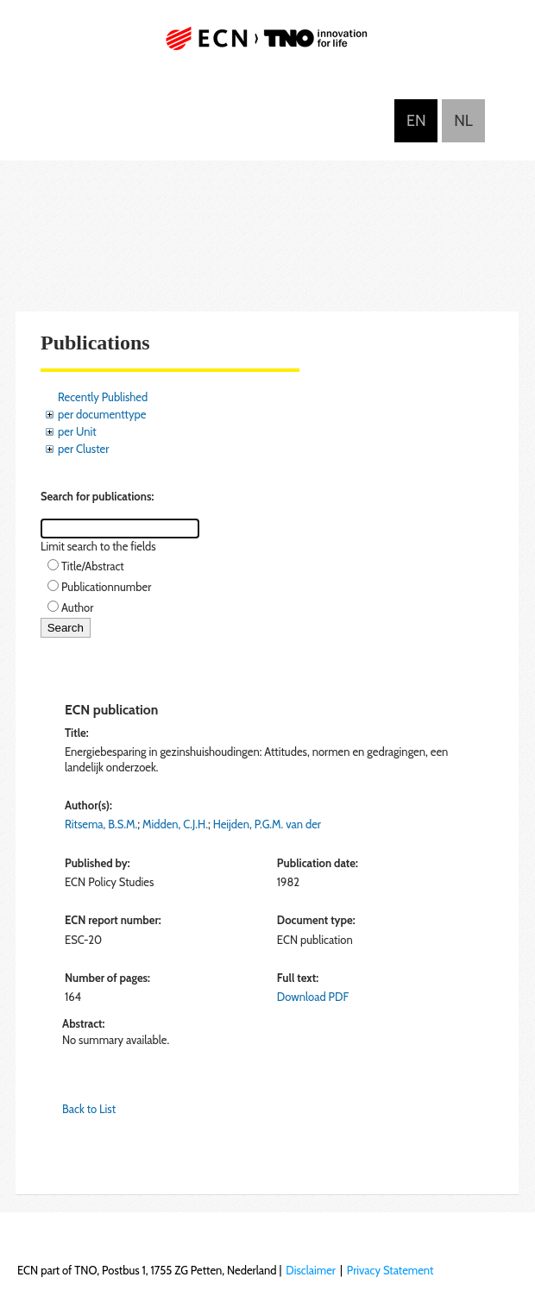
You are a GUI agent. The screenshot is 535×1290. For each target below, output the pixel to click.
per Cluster (83, 449)
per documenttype (102, 414)
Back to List (89, 1109)
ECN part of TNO (267, 45)
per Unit (77, 431)
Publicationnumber (106, 587)
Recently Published (103, 397)
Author (77, 607)
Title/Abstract (92, 566)
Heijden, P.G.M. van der (267, 824)
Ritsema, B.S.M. (101, 824)
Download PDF (313, 997)
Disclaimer (311, 1270)
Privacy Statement (390, 1270)
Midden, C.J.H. (175, 824)
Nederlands (463, 120)
